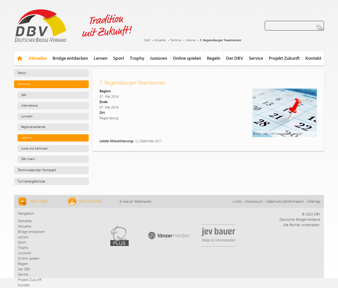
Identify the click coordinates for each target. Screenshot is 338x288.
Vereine (190, 40)
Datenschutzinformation (285, 201)
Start (147, 40)
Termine (175, 40)
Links (238, 201)
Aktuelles (160, 40)
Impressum (254, 201)
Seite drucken (84, 201)
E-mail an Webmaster (136, 201)
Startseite (25, 221)
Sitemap (314, 201)
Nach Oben (32, 201)
